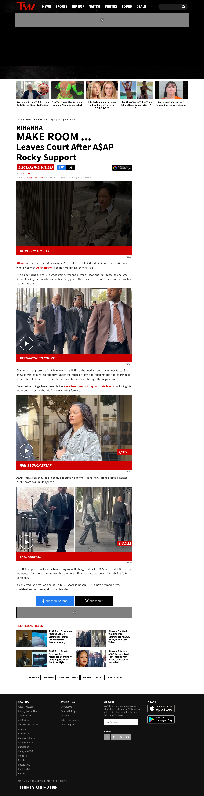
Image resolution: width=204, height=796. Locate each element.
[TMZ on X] (24, 46)
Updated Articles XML (29, 742)
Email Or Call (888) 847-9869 (53, 59)
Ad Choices (23, 720)
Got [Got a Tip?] (26, 59)
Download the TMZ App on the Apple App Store (161, 709)
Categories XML (26, 751)
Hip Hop (74, 72)
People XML (24, 764)
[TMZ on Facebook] (19, 46)
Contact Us (66, 707)
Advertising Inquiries (71, 720)
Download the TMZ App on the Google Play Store (161, 719)
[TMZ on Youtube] (29, 46)
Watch (101, 72)
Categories (23, 747)
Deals (175, 72)
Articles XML (24, 733)
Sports (48, 72)
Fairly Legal (115, 677)
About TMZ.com (26, 707)
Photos (126, 72)
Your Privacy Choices (28, 724)
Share (55, 601)
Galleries (22, 756)
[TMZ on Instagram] (35, 45)
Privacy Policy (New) (28, 711)
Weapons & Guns (67, 677)
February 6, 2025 (35, 177)
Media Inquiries (68, 724)
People (21, 760)
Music (99, 677)
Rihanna (49, 677)
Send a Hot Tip (68, 711)
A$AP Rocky (32, 677)
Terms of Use (24, 715)
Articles (22, 729)
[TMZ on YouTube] (120, 737)
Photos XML (24, 769)
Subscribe (135, 722)
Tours (151, 72)
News (24, 72)
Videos (21, 773)
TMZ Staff (24, 173)
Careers (65, 715)
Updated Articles (26, 738)
